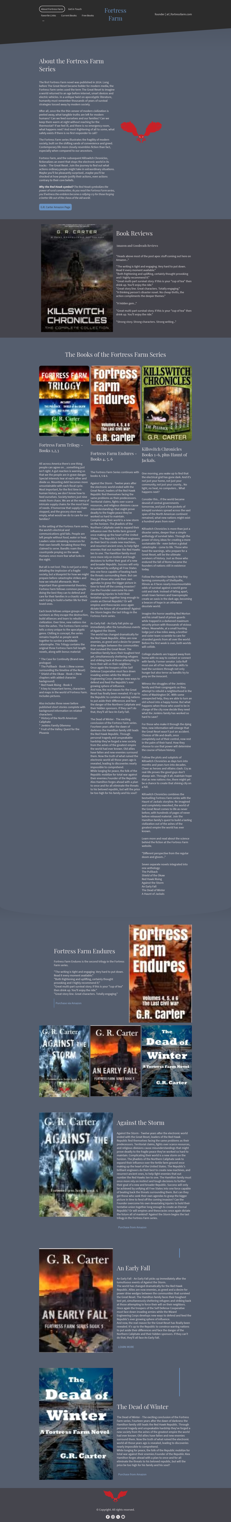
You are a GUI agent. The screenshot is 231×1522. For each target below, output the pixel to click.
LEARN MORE (126, 1347)
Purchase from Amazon (132, 1227)
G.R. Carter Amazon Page (55, 207)
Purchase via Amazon (68, 1003)
